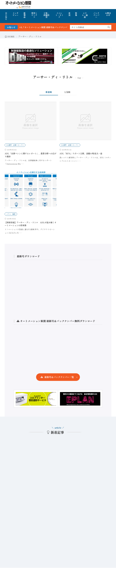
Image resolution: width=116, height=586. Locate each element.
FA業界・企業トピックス (15, 145)
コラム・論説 (85, 15)
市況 (69, 14)
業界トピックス (34, 15)
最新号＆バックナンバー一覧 (59, 377)
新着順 (49, 91)
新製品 (25, 15)
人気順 (67, 91)
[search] (109, 27)
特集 (76, 14)
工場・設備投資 (46, 15)
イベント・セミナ (59, 15)
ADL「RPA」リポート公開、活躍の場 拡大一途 (81, 153)
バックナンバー (96, 15)
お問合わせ (108, 14)
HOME (6, 16)
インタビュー (15, 14)
